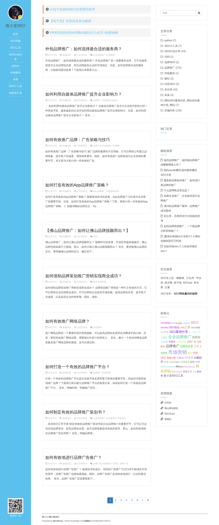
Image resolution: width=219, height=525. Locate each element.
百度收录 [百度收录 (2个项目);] (185, 362)
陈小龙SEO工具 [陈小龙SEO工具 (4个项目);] (173, 375)
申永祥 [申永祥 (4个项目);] (189, 357)
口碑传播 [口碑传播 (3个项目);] (181, 341)
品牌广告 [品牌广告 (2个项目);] (191, 342)
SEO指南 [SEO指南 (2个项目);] (195, 327)
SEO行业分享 (172, 51)
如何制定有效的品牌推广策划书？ (75, 412)
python (15, 65)
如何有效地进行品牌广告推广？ (73, 457)
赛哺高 (167, 419)
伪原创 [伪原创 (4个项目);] (196, 337)
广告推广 (115, 463)
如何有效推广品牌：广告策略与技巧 (77, 139)
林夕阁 (168, 282)
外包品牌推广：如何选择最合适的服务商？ (83, 48)
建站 (167, 78)
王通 (167, 287)
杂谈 (15, 79)
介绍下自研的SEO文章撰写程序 (72, 9)
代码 (167, 56)
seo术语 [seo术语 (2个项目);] (165, 332)
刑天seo (187, 282)
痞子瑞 (178, 282)
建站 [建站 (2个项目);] (190, 353)
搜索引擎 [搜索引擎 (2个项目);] (171, 358)
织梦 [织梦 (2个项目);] (198, 362)
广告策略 (115, 145)
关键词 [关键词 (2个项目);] (171, 342)
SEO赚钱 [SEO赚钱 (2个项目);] (193, 332)
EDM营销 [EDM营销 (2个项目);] (165, 323)
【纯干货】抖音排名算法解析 (71, 21)
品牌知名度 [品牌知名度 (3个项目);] (186, 346)
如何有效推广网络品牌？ (67, 321)
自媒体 (114, 100)
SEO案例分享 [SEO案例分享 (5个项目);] (178, 331)
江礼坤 (190, 278)
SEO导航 (15, 41)
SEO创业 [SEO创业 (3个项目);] (174, 327)
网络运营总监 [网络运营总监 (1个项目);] (177, 372)
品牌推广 (97, 100)
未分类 (168, 89)
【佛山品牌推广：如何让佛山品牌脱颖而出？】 (87, 230)
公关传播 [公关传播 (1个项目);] (164, 342)
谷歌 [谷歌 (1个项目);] (194, 372)
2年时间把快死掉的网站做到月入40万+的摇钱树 (84, 32)
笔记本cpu (169, 413)
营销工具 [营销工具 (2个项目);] (187, 371)
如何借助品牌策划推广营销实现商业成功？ (83, 276)
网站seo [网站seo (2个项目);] (180, 366)
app (95, 191)
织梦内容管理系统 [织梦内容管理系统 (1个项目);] (168, 367)
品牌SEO (169, 62)
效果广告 (124, 463)
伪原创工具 (15, 93)
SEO (95, 236)
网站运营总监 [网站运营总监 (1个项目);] (189, 367)
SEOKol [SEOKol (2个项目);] (164, 327)
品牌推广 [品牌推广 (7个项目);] (172, 346)
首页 (15, 34)
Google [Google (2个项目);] (178, 323)
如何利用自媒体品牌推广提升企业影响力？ (83, 94)
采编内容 (67, 55)
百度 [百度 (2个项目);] (166, 362)
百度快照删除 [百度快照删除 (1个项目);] (174, 362)
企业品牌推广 (99, 55)
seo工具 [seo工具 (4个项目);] (185, 327)
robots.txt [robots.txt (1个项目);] (186, 323)
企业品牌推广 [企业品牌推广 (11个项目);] (179, 337)
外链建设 (15, 72)
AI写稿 (167, 402)
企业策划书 (111, 418)
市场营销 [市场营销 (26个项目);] (177, 352)
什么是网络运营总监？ (177, 190)
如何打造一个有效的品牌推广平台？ (77, 366)
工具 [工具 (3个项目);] (196, 346)
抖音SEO (169, 84)
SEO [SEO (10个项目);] (195, 322)
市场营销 (110, 55)
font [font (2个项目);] (172, 323)
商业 (95, 282)
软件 (117, 191)
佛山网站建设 (171, 408)
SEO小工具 (15, 86)
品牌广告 (97, 145)
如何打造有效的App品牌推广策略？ (77, 185)
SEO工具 (15, 47)
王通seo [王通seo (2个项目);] (180, 358)
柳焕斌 (180, 278)
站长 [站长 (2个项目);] (192, 362)
